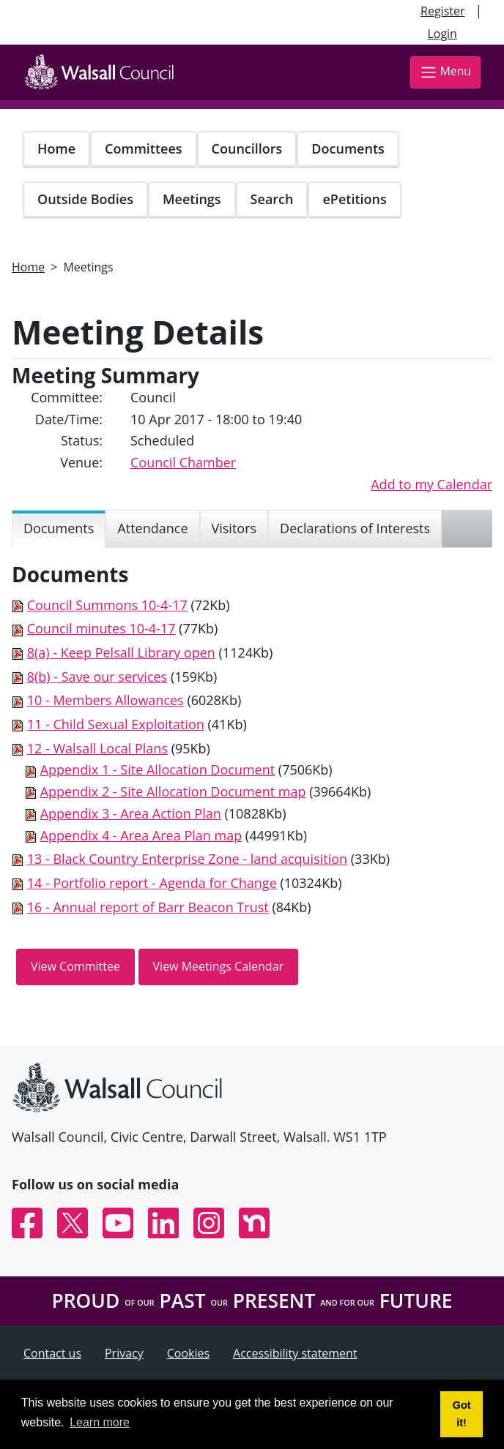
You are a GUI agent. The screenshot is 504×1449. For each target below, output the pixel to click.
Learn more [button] (100, 1422)
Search (272, 199)
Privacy (124, 1353)
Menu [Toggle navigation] (445, 72)
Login (442, 34)
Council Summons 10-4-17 (107, 605)
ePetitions (354, 199)
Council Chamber (183, 462)
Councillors (247, 148)
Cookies (188, 1353)
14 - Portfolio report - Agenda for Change (152, 883)
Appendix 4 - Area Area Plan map (141, 835)
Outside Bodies (85, 199)
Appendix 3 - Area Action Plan (130, 813)
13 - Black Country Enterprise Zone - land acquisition (187, 858)
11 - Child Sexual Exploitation (115, 724)
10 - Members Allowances (105, 700)
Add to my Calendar (431, 484)
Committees (143, 148)
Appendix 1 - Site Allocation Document (157, 769)
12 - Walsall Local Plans (97, 748)
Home (56, 148)
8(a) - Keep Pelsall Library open (121, 652)
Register (442, 11)
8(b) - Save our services (97, 676)
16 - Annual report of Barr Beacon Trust (148, 907)
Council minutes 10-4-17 (101, 628)
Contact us (52, 1353)
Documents (347, 148)
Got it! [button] (462, 1414)
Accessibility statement (295, 1353)
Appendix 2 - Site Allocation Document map (173, 791)
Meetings (192, 199)
